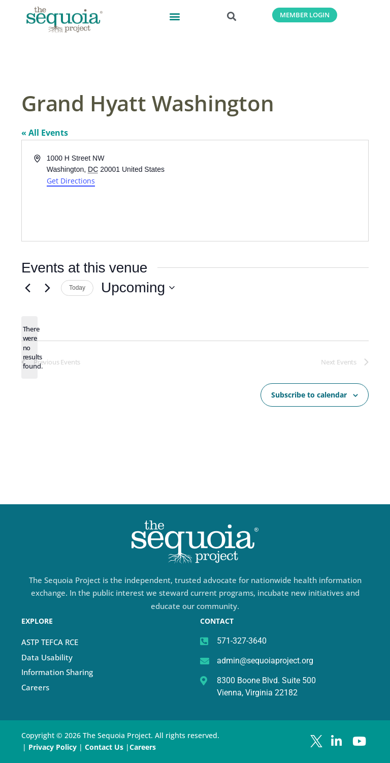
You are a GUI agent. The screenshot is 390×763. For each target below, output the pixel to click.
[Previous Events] (27, 288)
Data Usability (47, 657)
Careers (35, 687)
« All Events (44, 132)
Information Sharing (57, 672)
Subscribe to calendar (309, 394)
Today (77, 287)
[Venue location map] (281, 190)
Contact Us (105, 747)
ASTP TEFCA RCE (49, 642)
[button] (174, 16)
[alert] (29, 347)
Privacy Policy (52, 747)
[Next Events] (47, 288)
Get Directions (71, 181)
